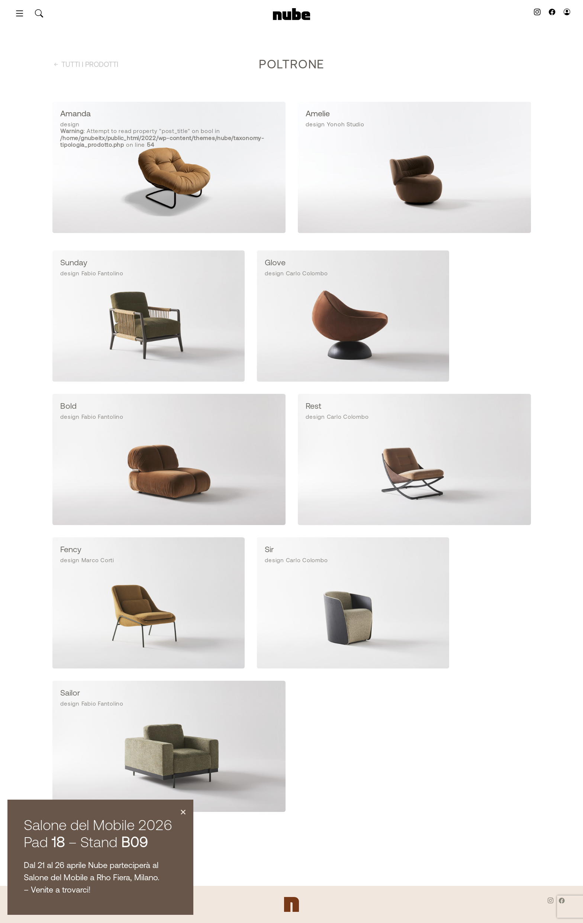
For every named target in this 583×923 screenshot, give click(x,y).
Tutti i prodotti (85, 65)
